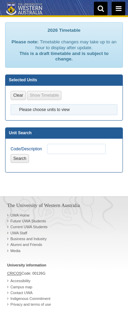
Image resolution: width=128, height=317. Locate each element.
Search (19, 158)
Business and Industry (28, 239)
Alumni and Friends (26, 245)
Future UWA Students (28, 221)
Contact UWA (21, 293)
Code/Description (26, 149)
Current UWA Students (28, 227)
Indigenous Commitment (30, 299)
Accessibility (20, 281)
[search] (101, 8)
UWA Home (19, 215)
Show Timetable (44, 95)
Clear (18, 95)
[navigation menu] (118, 8)
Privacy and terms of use (30, 304)
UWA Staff (18, 233)
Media (15, 251)
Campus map (21, 287)
